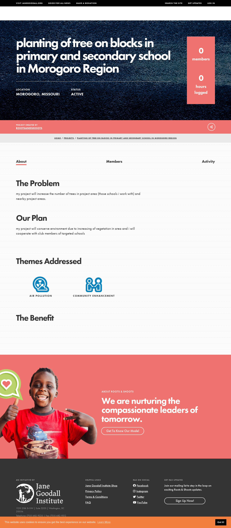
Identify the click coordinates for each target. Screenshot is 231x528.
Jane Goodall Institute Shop (101, 492)
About (73, 15)
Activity (208, 167)
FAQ (88, 509)
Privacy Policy (93, 498)
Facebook (140, 492)
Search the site (173, 3)
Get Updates (195, 3)
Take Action (204, 15)
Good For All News (59, 3)
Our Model (144, 15)
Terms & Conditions (96, 503)
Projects (164, 15)
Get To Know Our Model (122, 437)
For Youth (92, 15)
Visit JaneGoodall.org (29, 3)
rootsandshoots (29, 134)
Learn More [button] (104, 522)
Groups (182, 15)
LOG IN (211, 3)
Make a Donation (86, 3)
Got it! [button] (220, 522)
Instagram (140, 498)
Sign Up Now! (185, 507)
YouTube (140, 509)
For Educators (117, 15)
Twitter (138, 503)
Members (114, 167)
